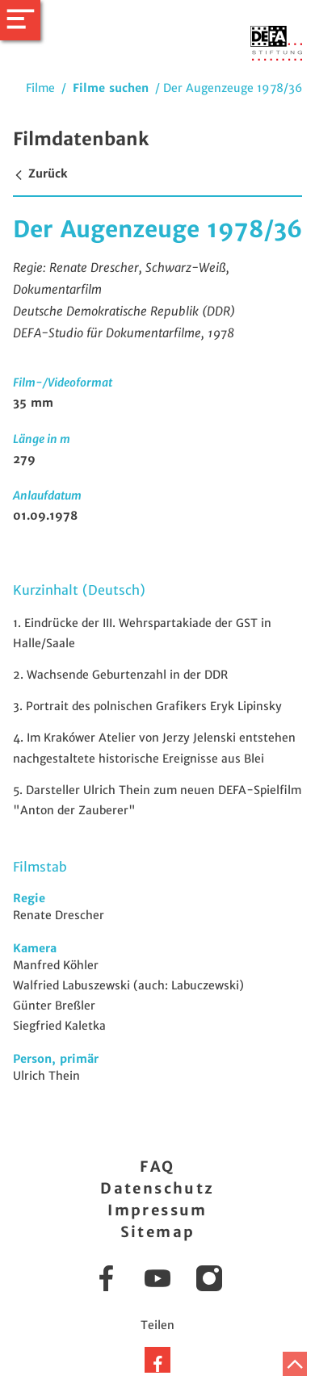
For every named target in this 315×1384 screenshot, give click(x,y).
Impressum (157, 1210)
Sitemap (157, 1232)
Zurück (40, 173)
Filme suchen (111, 88)
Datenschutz (157, 1188)
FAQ (157, 1166)
